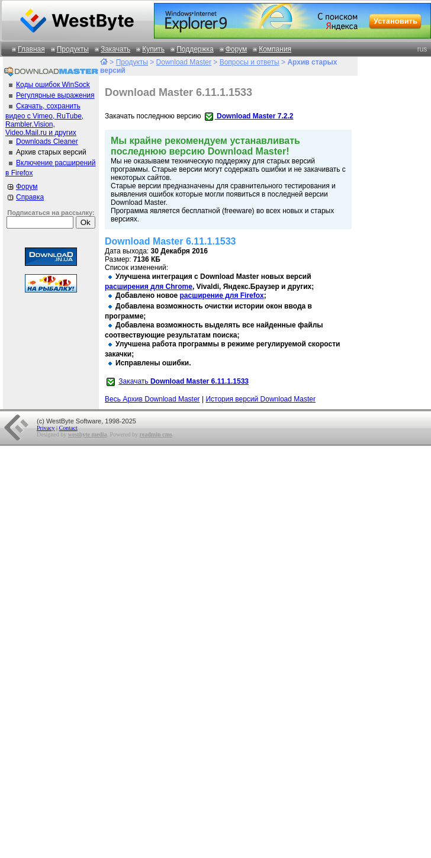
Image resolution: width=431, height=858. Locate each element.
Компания (275, 49)
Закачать (115, 49)
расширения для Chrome (148, 286)
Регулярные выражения (55, 95)
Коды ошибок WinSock (53, 85)
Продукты (73, 49)
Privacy (46, 428)
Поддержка (195, 49)
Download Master (183, 62)
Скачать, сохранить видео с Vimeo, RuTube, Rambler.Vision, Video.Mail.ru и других (44, 119)
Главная (31, 49)
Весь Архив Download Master (152, 399)
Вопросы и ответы (249, 62)
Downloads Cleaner (47, 141)
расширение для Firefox (222, 295)
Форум (236, 49)
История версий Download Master (260, 399)
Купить (153, 49)
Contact (68, 428)
